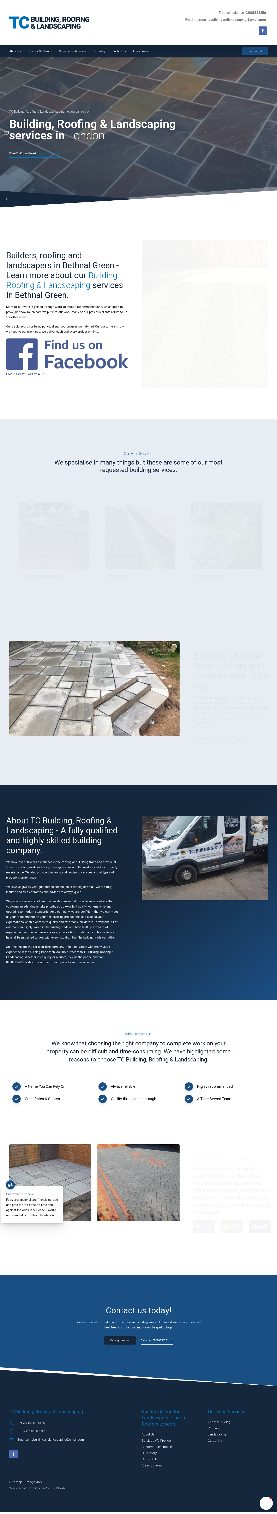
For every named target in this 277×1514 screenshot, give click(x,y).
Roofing (213, 1430)
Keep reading (34, 154)
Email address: (225, 20)
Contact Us (119, 51)
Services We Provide (40, 51)
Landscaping (217, 1436)
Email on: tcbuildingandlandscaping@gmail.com (46, 1441)
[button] (266, 1503)
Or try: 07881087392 (26, 1433)
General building (219, 1424)
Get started (255, 51)
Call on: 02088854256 (27, 1425)
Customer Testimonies (72, 51)
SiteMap (16, 1484)
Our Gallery (99, 51)
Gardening (215, 1443)
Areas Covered (141, 51)
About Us (15, 51)
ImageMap (34, 1484)
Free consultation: (242, 13)
